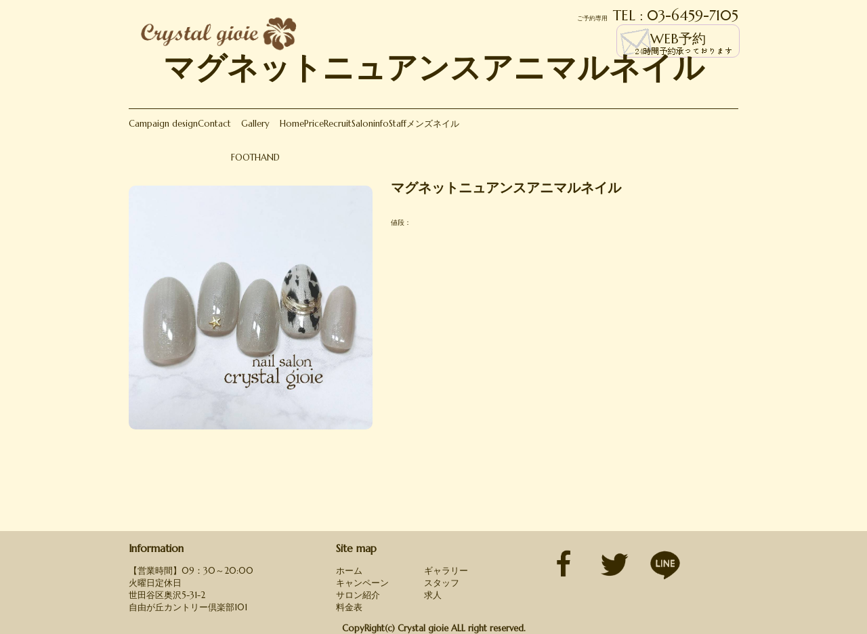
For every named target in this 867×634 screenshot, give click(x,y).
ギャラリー (446, 570)
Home (292, 123)
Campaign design (163, 123)
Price (314, 123)
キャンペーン (362, 583)
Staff (397, 123)
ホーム (349, 570)
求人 (433, 595)
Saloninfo (370, 123)
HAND (267, 157)
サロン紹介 (358, 595)
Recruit (338, 123)
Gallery (255, 123)
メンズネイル (432, 123)
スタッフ (441, 583)
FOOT (243, 157)
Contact (214, 123)
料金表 (349, 607)
